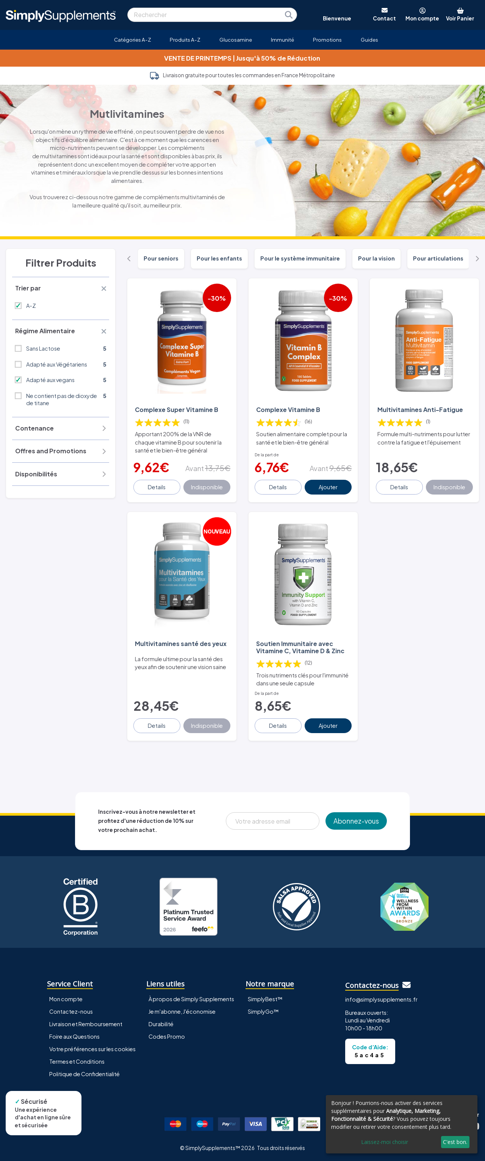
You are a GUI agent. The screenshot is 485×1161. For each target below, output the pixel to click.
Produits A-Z (185, 39)
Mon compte (66, 999)
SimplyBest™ (265, 999)
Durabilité (161, 1024)
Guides (369, 39)
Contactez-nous (71, 1011)
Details (157, 487)
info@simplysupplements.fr (381, 999)
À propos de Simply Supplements (191, 999)
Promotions (327, 39)
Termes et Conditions (77, 1061)
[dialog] (401, 1124)
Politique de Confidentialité (84, 1073)
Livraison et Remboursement (85, 1024)
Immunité (282, 39)
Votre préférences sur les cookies (92, 1049)
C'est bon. (455, 1141)
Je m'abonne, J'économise (182, 1011)
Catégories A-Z (132, 39)
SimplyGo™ (263, 1011)
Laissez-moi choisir (384, 1141)
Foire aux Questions (74, 1036)
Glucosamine (235, 39)
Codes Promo (167, 1036)
